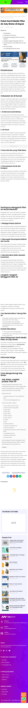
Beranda (3, 16)
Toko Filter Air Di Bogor (16, 547)
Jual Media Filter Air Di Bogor (17, 555)
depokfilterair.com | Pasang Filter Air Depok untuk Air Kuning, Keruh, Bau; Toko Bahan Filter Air (14, 703)
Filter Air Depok (5, 472)
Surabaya (4, 679)
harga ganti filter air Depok (11, 16)
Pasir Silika (4, 694)
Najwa (2, 27)
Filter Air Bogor (13, 562)
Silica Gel (4, 660)
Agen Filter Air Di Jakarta (16, 569)
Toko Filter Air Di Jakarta (16, 591)
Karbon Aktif (5, 691)
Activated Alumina (6, 665)
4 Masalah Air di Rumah (10, 35)
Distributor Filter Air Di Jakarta (17, 576)
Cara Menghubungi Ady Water (12, 48)
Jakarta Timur (5, 674)
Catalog (4, 447)
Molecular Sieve (6, 662)
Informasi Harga (8, 46)
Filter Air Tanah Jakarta (16, 584)
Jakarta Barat (5, 677)
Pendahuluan (7, 33)
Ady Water (4, 689)
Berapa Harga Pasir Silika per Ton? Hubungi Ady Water (17, 606)
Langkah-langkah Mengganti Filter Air (13, 41)
